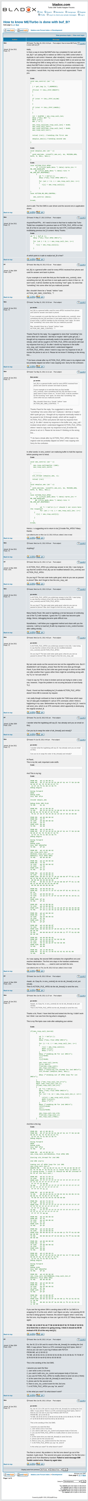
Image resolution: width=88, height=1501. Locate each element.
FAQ (40, 12)
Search (48, 12)
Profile (41, 15)
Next (17, 25)
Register (82, 12)
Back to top (8, 212)
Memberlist (58, 12)
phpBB (40, 1497)
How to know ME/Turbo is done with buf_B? (36, 22)
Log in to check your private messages (61, 15)
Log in (81, 15)
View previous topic (63, 35)
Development (57, 30)
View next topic (79, 35)
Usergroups (70, 12)
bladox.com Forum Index (40, 30)
